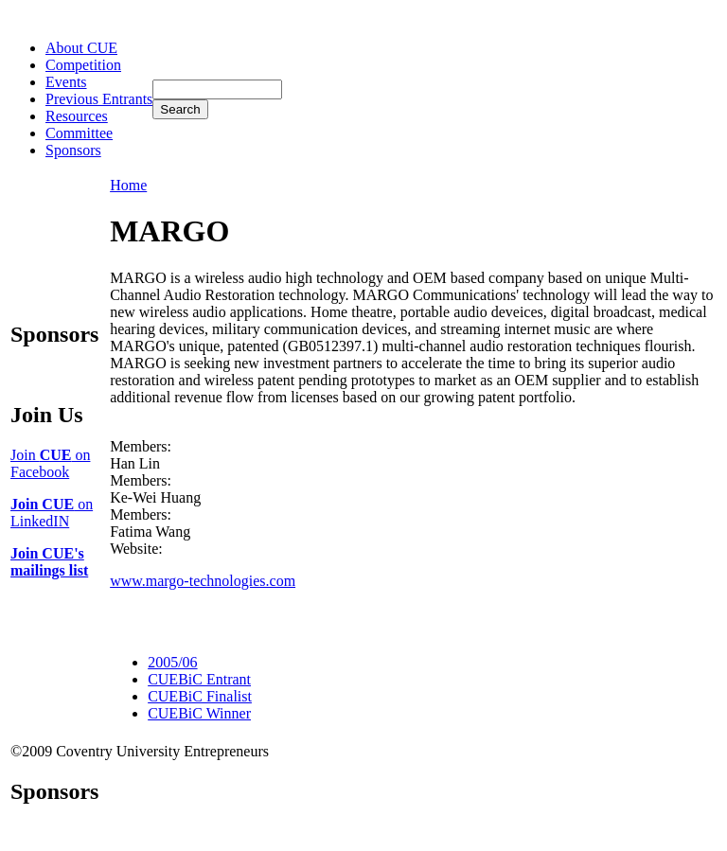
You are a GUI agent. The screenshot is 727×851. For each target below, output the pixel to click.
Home (128, 185)
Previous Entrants (98, 99)
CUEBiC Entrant (199, 679)
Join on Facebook (50, 463)
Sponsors (73, 150)
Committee (79, 133)
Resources (76, 116)
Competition (83, 65)
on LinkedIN (51, 512)
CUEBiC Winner (199, 713)
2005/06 (172, 662)
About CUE (81, 48)
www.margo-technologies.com (202, 581)
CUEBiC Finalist (200, 696)
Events (66, 82)
